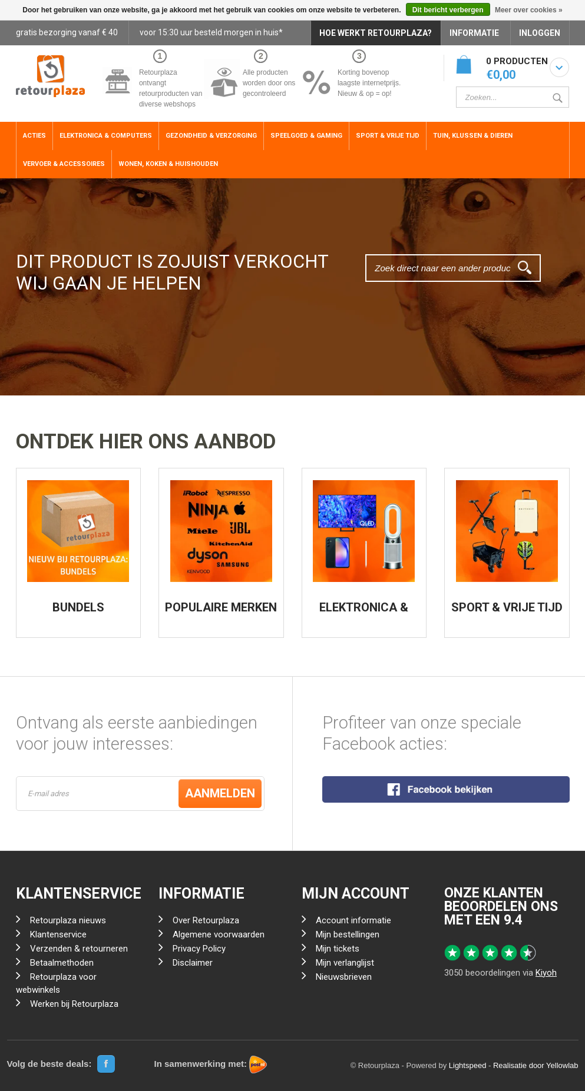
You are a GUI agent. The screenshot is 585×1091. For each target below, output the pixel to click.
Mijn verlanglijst (345, 962)
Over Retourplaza (206, 920)
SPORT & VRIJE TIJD (507, 607)
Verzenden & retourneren (79, 948)
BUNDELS (78, 607)
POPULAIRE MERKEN (221, 607)
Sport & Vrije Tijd (387, 135)
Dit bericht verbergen (448, 10)
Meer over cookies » (529, 10)
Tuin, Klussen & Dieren (473, 135)
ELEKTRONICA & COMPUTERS (363, 613)
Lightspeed (468, 1065)
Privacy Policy (199, 948)
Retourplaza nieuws (68, 920)
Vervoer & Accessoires (64, 164)
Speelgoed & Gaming (306, 135)
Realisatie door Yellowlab (536, 1065)
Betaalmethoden (62, 962)
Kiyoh (546, 972)
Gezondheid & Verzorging (211, 135)
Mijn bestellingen (347, 934)
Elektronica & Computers (106, 135)
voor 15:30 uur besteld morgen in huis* (211, 32)
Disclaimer (193, 962)
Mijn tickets (337, 948)
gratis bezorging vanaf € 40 (67, 32)
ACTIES (34, 135)
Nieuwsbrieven (344, 977)
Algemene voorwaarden (219, 934)
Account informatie (353, 920)
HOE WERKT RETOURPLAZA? (375, 33)
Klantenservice (58, 934)
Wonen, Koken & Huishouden (168, 164)
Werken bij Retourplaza (74, 1004)
